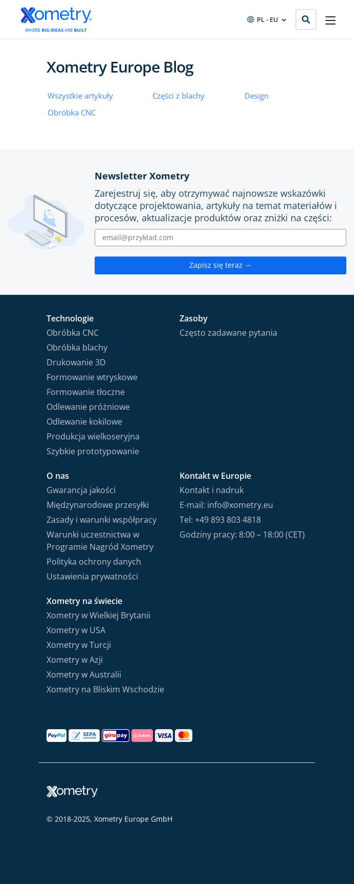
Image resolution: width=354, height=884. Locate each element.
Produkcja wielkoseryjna (93, 436)
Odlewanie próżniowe (88, 406)
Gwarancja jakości (81, 490)
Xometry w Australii (84, 674)
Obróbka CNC (72, 112)
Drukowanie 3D (76, 362)
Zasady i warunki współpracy (102, 519)
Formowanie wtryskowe (92, 377)
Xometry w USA (76, 630)
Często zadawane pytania (228, 332)
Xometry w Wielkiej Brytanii (98, 615)
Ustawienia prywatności (92, 576)
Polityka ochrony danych (94, 561)
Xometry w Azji (75, 659)
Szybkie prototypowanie (93, 451)
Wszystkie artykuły (80, 95)
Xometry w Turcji (79, 644)
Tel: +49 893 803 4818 (220, 519)
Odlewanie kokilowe (84, 421)
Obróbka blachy (77, 347)
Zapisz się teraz (220, 265)
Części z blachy (178, 95)
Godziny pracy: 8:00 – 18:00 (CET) (242, 534)
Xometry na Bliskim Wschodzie (105, 689)
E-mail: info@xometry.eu (226, 504)
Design (257, 95)
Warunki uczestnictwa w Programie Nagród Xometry (100, 540)
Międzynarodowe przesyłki (98, 504)
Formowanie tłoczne (86, 392)
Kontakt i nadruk (212, 490)
